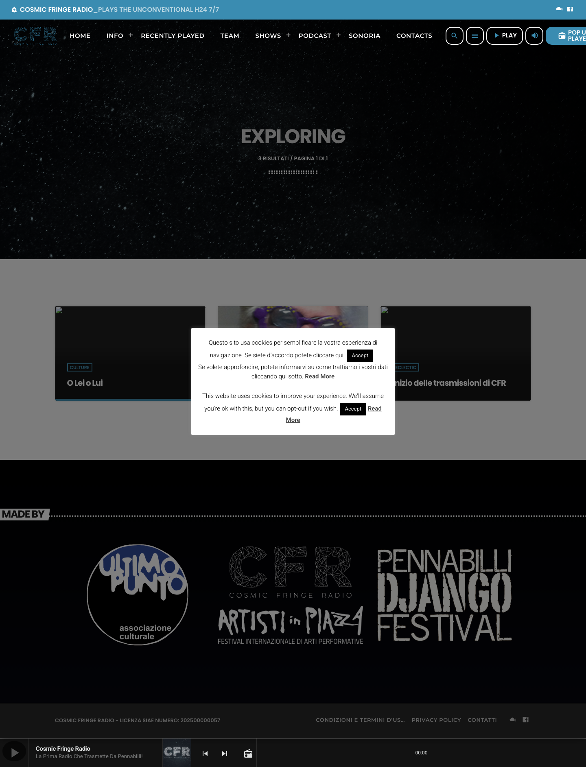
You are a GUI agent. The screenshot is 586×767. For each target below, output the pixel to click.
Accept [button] (360, 356)
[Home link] (35, 36)
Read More (320, 376)
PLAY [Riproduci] (504, 35)
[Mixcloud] (559, 10)
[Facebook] (570, 10)
